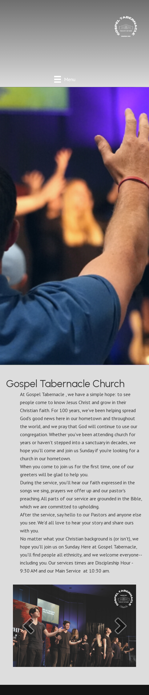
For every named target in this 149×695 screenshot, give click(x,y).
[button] (28, 625)
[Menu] (65, 79)
